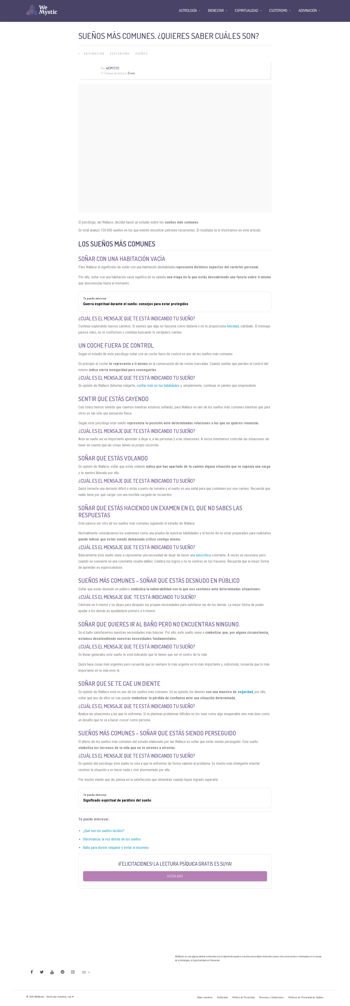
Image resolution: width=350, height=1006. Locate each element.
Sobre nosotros (204, 997)
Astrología (188, 10)
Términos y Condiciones (271, 997)
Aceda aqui (175, 876)
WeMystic (112, 68)
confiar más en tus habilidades (158, 385)
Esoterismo (120, 53)
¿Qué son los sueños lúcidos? (103, 831)
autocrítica (203, 555)
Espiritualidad (246, 10)
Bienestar (216, 10)
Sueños (141, 53)
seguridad (245, 692)
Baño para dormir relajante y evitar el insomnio (116, 847)
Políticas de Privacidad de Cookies (306, 997)
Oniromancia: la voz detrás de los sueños (112, 839)
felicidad (233, 326)
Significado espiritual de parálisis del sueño (117, 800)
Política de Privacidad (243, 997)
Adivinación (94, 53)
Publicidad (222, 997)
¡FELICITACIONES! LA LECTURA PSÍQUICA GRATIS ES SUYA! (175, 863)
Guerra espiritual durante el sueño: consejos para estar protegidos (135, 304)
